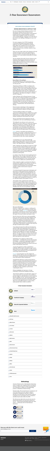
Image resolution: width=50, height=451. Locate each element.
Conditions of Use (27, 443)
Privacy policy (35, 442)
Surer (15, 312)
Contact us (33, 443)
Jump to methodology (26, 26)
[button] (45, 2)
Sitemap (36, 443)
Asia (39, 2)
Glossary (28, 442)
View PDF (33, 26)
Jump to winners (18, 26)
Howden (15, 253)
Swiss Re (25, 210)
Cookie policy (39, 442)
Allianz (14, 131)
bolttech (16, 291)
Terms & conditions (32, 442)
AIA (10, 320)
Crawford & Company (17, 297)
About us (30, 443)
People (26, 442)
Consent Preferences (44, 442)
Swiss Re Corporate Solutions (17, 305)
